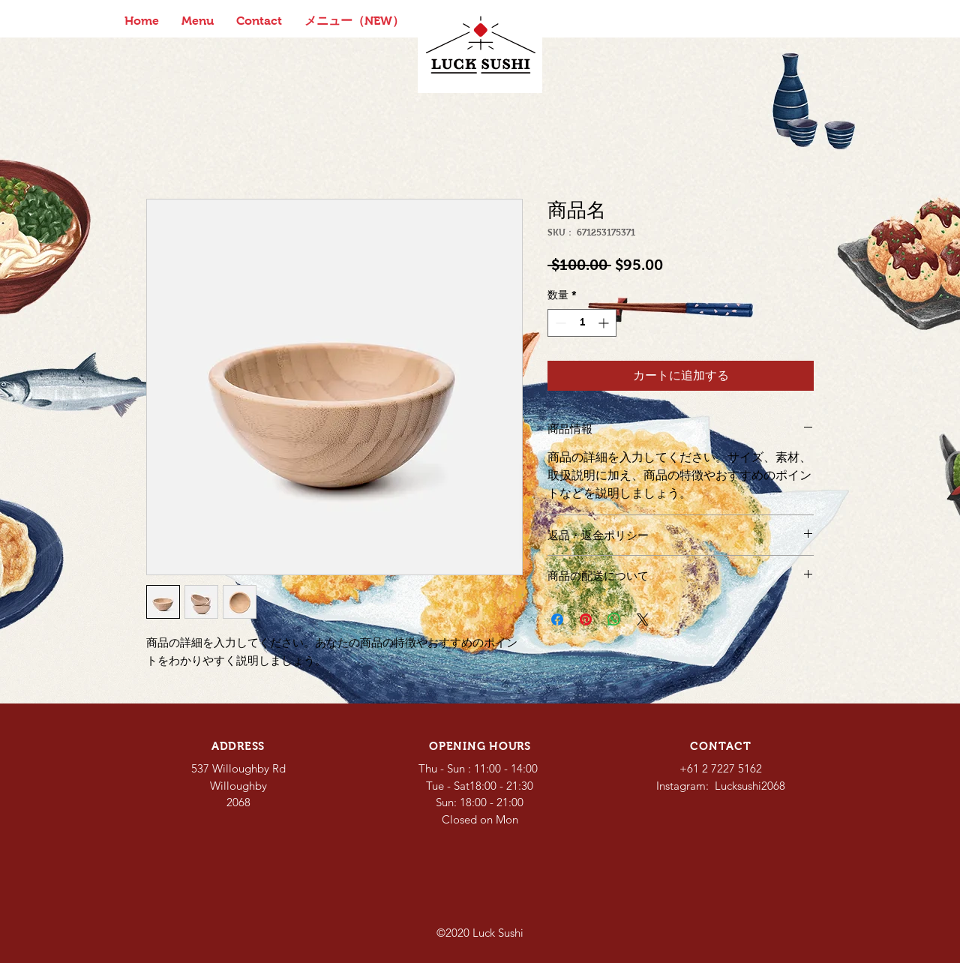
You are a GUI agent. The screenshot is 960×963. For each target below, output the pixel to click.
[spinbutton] (582, 323)
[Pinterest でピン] (586, 619)
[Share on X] (643, 619)
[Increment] (605, 323)
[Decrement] (559, 323)
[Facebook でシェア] (557, 619)
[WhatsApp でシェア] (614, 619)
